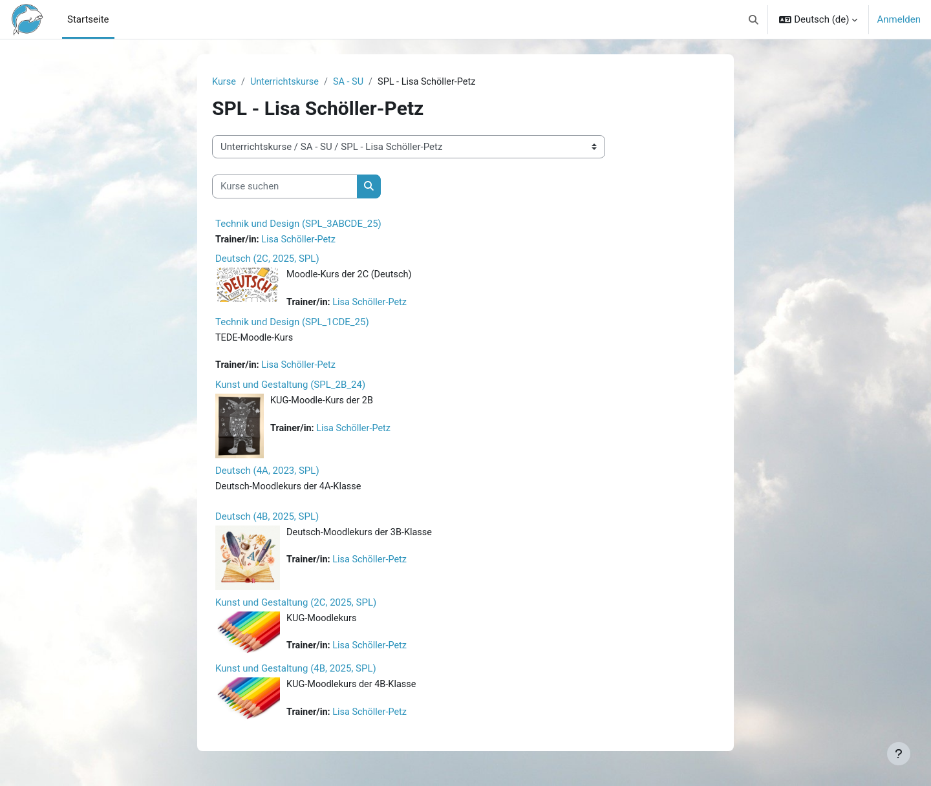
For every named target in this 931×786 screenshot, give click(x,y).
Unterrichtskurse (287, 82)
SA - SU (353, 82)
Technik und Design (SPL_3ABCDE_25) (298, 224)
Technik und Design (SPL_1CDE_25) (292, 324)
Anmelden (899, 19)
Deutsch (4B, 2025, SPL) (267, 520)
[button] (753, 19)
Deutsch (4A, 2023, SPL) (267, 474)
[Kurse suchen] (285, 187)
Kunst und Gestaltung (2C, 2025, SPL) (295, 606)
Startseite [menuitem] (88, 19)
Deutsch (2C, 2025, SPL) (267, 260)
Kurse (224, 82)
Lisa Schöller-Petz (301, 240)
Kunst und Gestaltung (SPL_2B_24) (290, 388)
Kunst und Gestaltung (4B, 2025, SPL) (295, 672)
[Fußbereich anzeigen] (898, 753)
